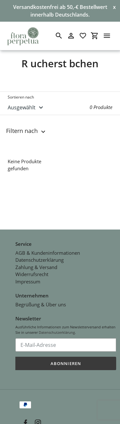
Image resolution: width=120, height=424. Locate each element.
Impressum (27, 277)
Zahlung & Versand (36, 262)
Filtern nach (26, 131)
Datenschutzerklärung (39, 255)
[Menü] (107, 36)
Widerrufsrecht (31, 269)
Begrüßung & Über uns (40, 299)
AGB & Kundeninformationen (47, 248)
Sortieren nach (21, 97)
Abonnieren (66, 359)
